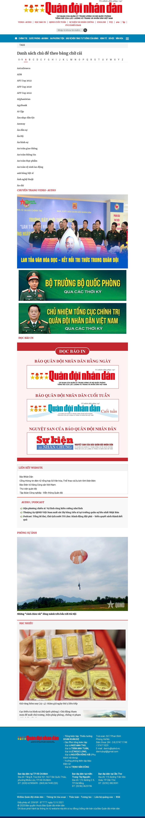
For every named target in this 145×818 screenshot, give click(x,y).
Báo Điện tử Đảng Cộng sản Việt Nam (38, 484)
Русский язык (73, 25)
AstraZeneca (23, 68)
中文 (111, 22)
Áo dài (20, 185)
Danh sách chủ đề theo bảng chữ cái (49, 53)
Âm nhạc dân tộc (26, 117)
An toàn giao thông (27, 148)
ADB (19, 74)
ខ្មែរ (124, 22)
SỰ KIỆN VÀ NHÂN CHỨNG (81, 22)
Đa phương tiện (57, 38)
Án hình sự (22, 142)
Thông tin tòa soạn (56, 797)
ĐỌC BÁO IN (40, 22)
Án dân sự (22, 130)
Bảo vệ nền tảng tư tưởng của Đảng (82, 38)
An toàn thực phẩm (27, 160)
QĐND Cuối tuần (57, 22)
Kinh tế (103, 38)
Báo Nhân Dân (26, 476)
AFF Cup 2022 (24, 93)
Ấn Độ (20, 136)
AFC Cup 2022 (24, 80)
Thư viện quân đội (28, 488)
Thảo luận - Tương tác (80, 797)
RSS (118, 797)
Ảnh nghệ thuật (25, 179)
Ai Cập (20, 111)
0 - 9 (20, 59)
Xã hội (111, 38)
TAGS (22, 45)
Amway (21, 123)
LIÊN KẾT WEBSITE (31, 467)
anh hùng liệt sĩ (25, 173)
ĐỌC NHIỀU (26, 623)
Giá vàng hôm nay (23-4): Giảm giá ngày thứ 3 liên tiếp (48, 703)
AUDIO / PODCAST (33, 502)
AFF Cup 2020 (24, 86)
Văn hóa (119, 38)
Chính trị (23, 38)
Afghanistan (23, 99)
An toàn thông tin (26, 154)
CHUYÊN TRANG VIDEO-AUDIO (36, 190)
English (101, 22)
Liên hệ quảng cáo (104, 797)
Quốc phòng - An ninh (38, 38)
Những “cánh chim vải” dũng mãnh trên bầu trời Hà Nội (46, 614)
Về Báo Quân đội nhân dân (30, 797)
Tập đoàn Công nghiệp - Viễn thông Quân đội (41, 492)
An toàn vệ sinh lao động (30, 167)
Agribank (22, 105)
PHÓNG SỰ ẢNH (27, 532)
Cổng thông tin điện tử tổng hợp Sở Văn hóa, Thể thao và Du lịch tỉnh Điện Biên (58, 480)
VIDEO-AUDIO (25, 22)
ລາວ (117, 22)
